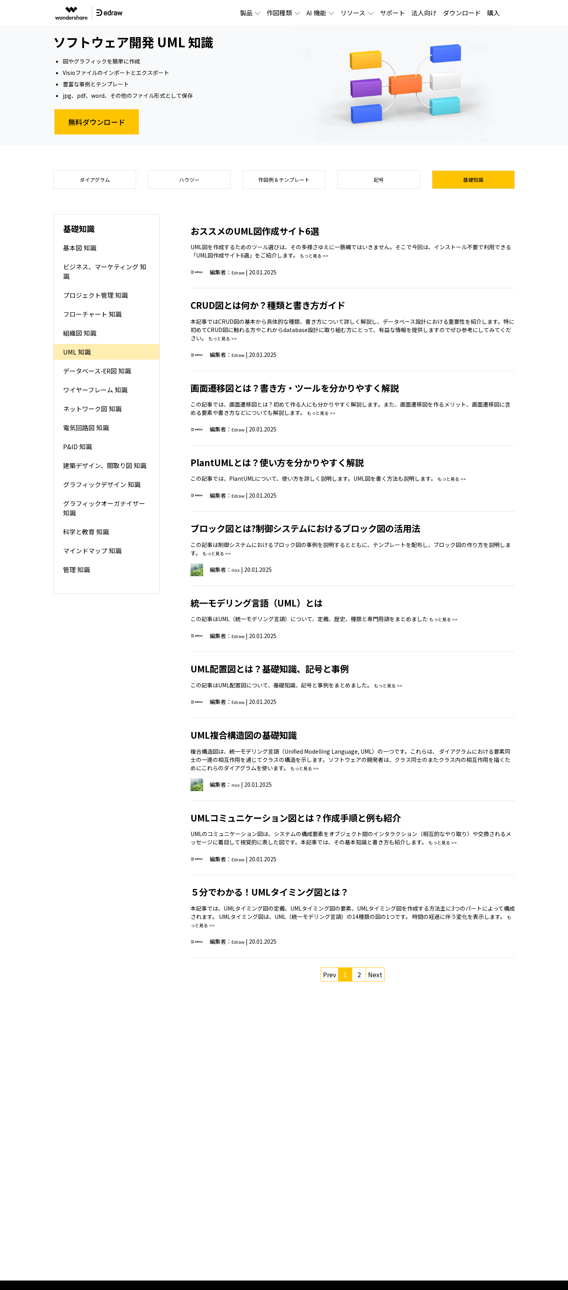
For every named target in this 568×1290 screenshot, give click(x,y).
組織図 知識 (79, 337)
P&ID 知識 (77, 451)
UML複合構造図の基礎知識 (258, 738)
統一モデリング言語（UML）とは (275, 606)
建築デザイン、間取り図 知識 (104, 469)
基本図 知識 (79, 252)
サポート (392, 12)
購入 (493, 12)
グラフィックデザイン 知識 (101, 488)
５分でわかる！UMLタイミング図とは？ (291, 895)
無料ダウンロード (96, 122)
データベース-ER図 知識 (97, 375)
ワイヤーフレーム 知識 (95, 394)
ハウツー (189, 182)
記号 (378, 182)
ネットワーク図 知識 (92, 413)
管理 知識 (76, 574)
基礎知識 (473, 182)
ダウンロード (462, 12)
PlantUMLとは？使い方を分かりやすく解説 (300, 466)
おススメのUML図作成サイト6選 (273, 234)
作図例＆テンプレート (284, 182)
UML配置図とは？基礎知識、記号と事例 (291, 672)
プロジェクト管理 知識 (95, 299)
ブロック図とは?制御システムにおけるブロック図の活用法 (337, 532)
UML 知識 (77, 356)
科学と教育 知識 (86, 536)
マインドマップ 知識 (92, 555)
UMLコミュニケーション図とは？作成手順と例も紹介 (324, 821)
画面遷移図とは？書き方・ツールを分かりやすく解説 (323, 391)
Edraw (240, 276)
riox (237, 574)
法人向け (424, 12)
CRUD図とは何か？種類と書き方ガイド (289, 309)
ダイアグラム (95, 182)
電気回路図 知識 (86, 432)
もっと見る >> (317, 260)
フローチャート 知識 (92, 318)
